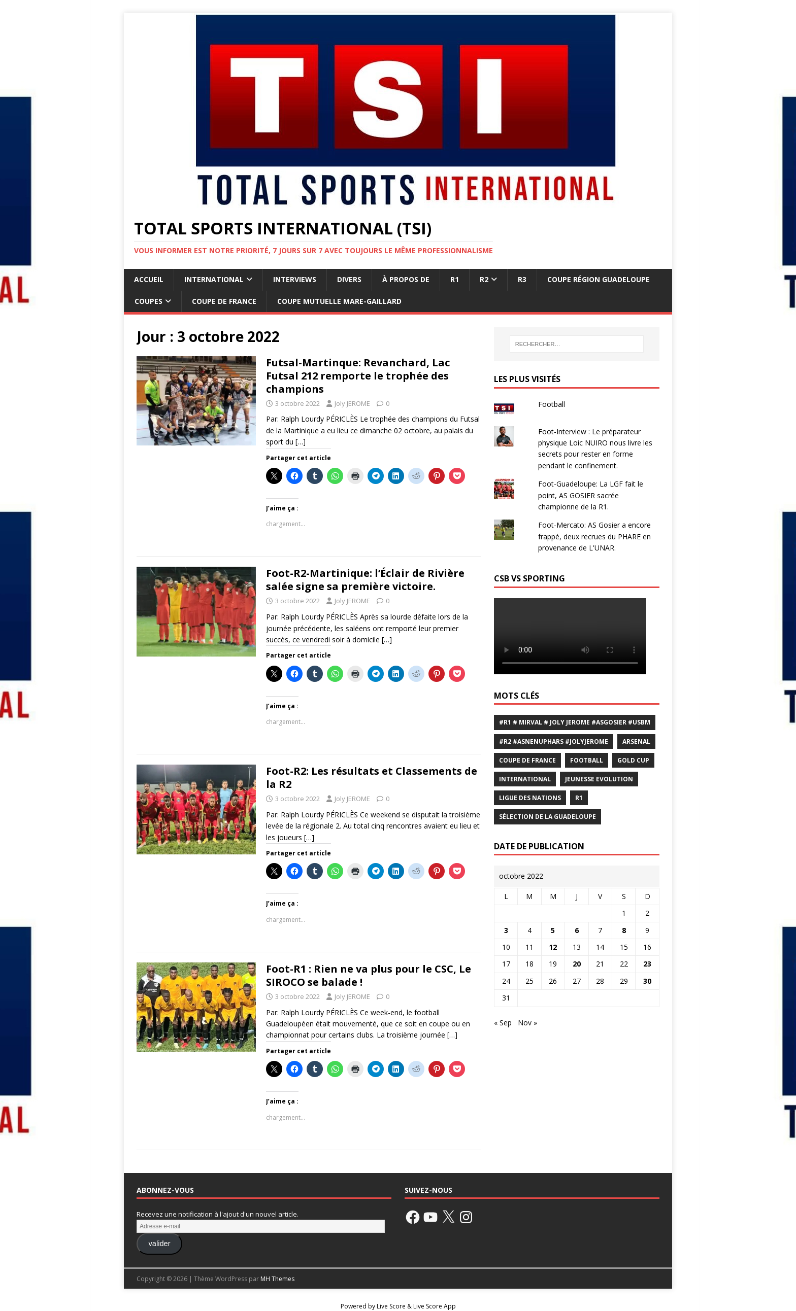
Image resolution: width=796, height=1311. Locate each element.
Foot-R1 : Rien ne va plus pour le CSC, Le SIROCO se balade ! (368, 975)
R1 (454, 279)
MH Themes (277, 1278)
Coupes (148, 301)
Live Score (391, 1306)
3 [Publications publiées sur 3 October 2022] (506, 930)
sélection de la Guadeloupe (547, 816)
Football (551, 404)
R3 (522, 279)
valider (159, 1243)
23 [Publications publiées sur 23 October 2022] (647, 964)
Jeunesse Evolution (599, 779)
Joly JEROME (352, 403)
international (525, 779)
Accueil (148, 279)
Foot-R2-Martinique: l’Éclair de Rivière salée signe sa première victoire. (365, 579)
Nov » (527, 1022)
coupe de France (527, 760)
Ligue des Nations (530, 798)
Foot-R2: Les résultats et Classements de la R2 (371, 777)
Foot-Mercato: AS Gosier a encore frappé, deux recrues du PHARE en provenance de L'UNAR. (594, 536)
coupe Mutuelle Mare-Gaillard (339, 301)
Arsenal (636, 741)
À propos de (405, 279)
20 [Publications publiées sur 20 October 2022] (577, 964)
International (214, 279)
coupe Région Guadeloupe (598, 279)
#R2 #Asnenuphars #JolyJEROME (553, 741)
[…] (300, 441)
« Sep (503, 1022)
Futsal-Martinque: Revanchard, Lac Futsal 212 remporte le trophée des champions (358, 376)
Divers (349, 279)
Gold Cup (633, 760)
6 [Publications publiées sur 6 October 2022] (577, 930)
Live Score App (434, 1306)
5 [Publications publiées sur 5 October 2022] (553, 930)
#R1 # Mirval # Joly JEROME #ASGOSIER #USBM (574, 722)
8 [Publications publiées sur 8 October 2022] (624, 930)
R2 (484, 279)
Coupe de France (224, 301)
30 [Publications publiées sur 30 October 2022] (647, 981)
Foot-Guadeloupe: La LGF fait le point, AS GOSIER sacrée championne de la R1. (590, 495)
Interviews (294, 279)
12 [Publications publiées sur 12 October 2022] (553, 947)
